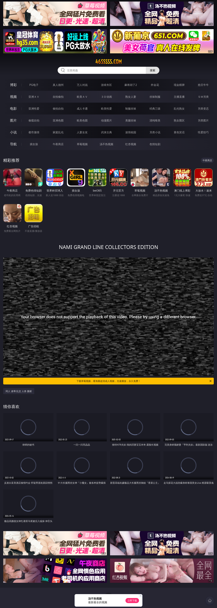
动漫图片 (106, 120)
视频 (13, 96)
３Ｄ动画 (106, 97)
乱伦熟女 (179, 108)
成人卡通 (82, 108)
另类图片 (203, 120)
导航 (13, 144)
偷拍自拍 (58, 108)
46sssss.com (108, 61)
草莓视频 (82, 144)
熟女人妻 (130, 97)
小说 (13, 132)
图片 (13, 120)
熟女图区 (179, 120)
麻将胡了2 (130, 85)
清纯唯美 (155, 120)
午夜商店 (58, 144)
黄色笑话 (179, 132)
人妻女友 (82, 132)
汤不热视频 (106, 144)
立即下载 (132, 600)
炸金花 (155, 85)
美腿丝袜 (130, 120)
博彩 (13, 84)
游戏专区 (106, 85)
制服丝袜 (130, 108)
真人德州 (58, 85)
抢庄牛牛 (203, 85)
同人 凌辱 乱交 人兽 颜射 (19, 391)
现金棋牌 (179, 85)
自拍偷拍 (58, 97)
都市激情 (33, 132)
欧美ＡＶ (82, 97)
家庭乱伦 (58, 132)
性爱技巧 (203, 132)
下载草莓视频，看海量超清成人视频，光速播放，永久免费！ (144, 381)
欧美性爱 (106, 108)
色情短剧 (155, 144)
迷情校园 (130, 132)
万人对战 (82, 85)
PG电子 (33, 85)
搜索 (152, 70)
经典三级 (155, 108)
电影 (13, 108)
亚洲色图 (58, 120)
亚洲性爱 (33, 108)
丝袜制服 (155, 97)
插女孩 (34, 144)
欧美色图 (82, 120)
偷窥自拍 (33, 120)
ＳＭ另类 (203, 97)
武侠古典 (106, 132)
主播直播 (179, 97)
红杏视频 (130, 144)
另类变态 (203, 108)
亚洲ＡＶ (33, 97)
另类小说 (155, 132)
